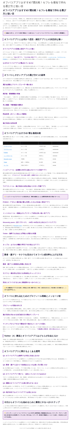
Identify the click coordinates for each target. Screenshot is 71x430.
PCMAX (5, 59)
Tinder (5, 162)
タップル (6, 165)
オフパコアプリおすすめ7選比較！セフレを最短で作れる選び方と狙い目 (34, 4)
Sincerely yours (8, 159)
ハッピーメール (52, 57)
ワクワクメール (61, 57)
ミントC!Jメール (8, 155)
